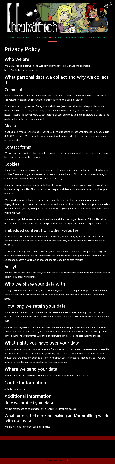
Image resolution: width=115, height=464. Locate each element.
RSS (105, 38)
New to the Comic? (76, 38)
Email (60, 38)
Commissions (94, 38)
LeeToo (65, 460)
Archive (20, 38)
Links (51, 38)
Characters (41, 38)
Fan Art (30, 38)
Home (11, 38)
